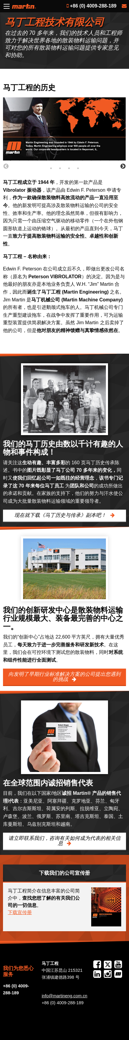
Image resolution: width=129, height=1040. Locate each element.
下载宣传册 (20, 912)
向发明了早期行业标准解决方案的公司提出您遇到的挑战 (64, 676)
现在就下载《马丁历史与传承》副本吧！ (61, 515)
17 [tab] (84, 168)
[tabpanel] (64, 128)
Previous (6, 166)
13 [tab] (125, 160)
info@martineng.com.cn (64, 995)
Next (123, 166)
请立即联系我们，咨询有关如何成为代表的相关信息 (64, 840)
